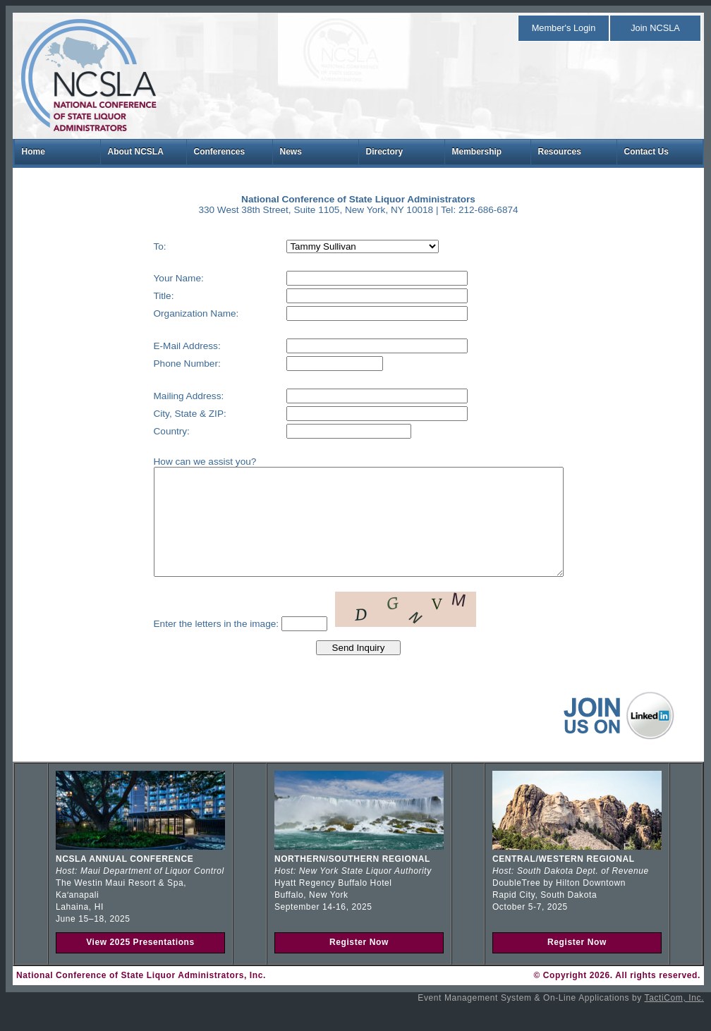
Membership (477, 152)
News (291, 152)
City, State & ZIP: (165, 413)
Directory (384, 152)
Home (33, 152)
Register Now (359, 963)
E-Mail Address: (162, 346)
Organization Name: (171, 313)
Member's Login (564, 28)
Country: (147, 431)
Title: (139, 296)
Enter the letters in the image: (192, 645)
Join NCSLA (655, 28)
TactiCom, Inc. (674, 1019)
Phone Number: (162, 363)
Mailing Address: (164, 396)
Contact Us (646, 152)
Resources (559, 152)
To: (135, 246)
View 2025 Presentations (140, 963)
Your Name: (154, 278)
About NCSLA (136, 152)
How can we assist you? (180, 461)
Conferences (219, 152)
